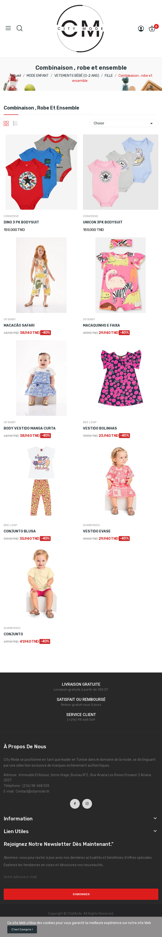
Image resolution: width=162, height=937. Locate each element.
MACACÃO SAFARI (19, 325)
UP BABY (10, 319)
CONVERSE (11, 216)
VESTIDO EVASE (97, 531)
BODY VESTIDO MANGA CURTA (30, 428)
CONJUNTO (13, 634)
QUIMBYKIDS (91, 525)
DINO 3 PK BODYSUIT (21, 222)
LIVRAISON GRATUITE (81, 684)
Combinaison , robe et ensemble (41, 108)
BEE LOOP (89, 422)
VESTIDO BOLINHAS (100, 428)
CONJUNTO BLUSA (20, 531)
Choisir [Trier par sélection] (124, 123)
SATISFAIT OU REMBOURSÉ (81, 699)
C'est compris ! (22, 929)
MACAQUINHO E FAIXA (101, 325)
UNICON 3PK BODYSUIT (103, 222)
